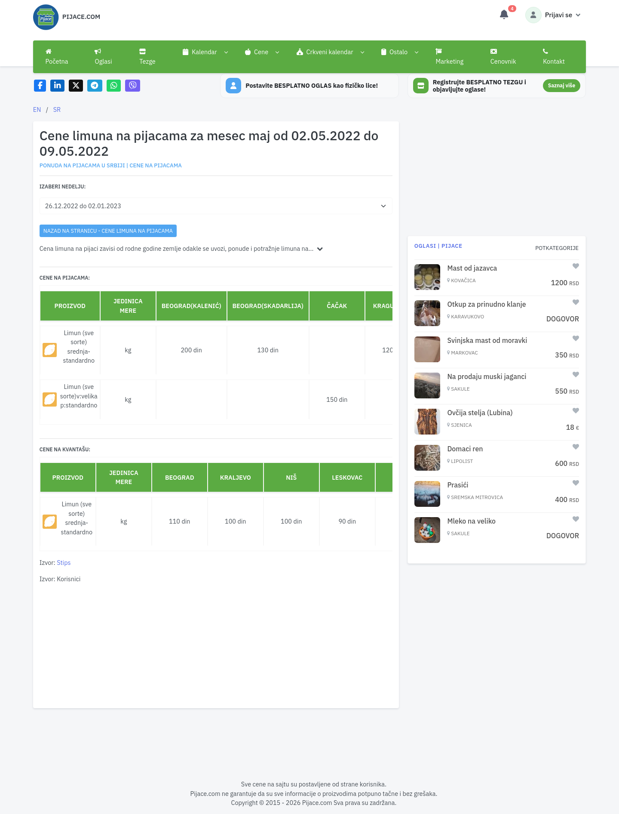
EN (37, 109)
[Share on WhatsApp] (114, 86)
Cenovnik (503, 56)
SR (57, 109)
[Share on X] (76, 86)
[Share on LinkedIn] (57, 86)
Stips (63, 562)
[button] (205, 52)
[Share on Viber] (133, 86)
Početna (57, 56)
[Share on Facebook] (40, 86)
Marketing (449, 56)
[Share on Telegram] (95, 86)
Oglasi (103, 56)
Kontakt (554, 56)
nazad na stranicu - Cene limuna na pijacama (108, 230)
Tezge (147, 56)
